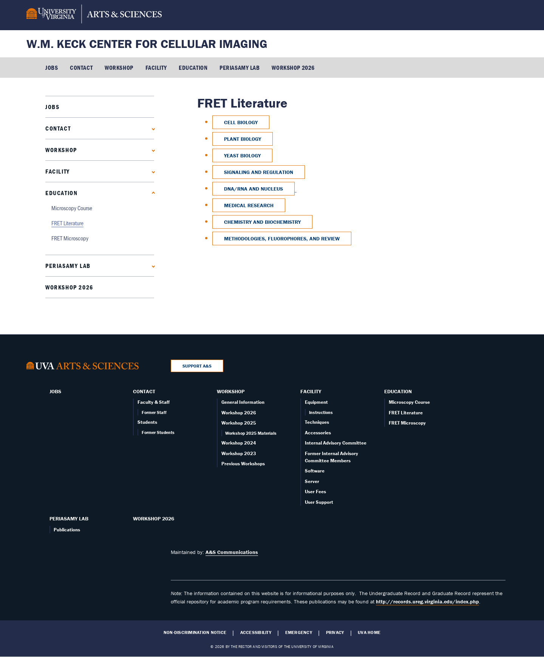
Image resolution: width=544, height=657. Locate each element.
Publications (67, 529)
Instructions (321, 412)
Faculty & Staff (154, 402)
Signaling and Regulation (258, 172)
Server (312, 481)
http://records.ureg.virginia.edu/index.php (427, 601)
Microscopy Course (71, 208)
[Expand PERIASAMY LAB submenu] (151, 265)
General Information (242, 402)
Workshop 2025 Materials (251, 433)
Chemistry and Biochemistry (262, 221)
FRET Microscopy (69, 238)
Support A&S (197, 366)
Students (147, 422)
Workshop (119, 67)
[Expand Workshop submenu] (151, 149)
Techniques (317, 422)
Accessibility (255, 632)
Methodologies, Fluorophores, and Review (282, 238)
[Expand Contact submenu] (151, 128)
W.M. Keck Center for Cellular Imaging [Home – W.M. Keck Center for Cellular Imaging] (146, 43)
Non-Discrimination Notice (195, 632)
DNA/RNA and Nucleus (253, 188)
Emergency (298, 632)
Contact (81, 67)
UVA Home (369, 632)
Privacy (335, 632)
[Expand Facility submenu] (151, 171)
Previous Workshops (243, 463)
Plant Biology (242, 138)
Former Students (158, 432)
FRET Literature (67, 223)
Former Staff (154, 412)
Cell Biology (241, 122)
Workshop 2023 (238, 453)
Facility (156, 67)
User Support (319, 502)
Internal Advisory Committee (335, 443)
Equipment (316, 402)
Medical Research (249, 205)
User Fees (315, 491)
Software (315, 471)
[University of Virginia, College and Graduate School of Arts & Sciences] (94, 15)
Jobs (51, 67)
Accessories (318, 432)
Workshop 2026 (293, 67)
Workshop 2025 (238, 423)
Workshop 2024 (238, 443)
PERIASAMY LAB (239, 67)
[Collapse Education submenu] (151, 192)
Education (193, 67)
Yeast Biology (242, 155)
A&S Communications (232, 552)
